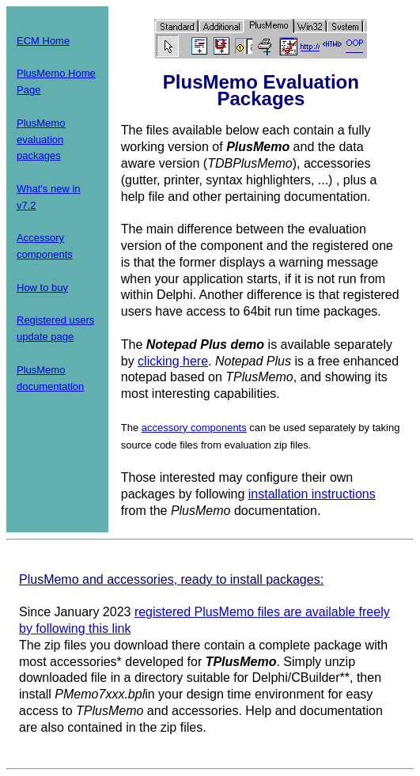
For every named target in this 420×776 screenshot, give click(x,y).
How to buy (42, 287)
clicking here (173, 361)
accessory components (194, 427)
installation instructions (312, 494)
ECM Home (43, 41)
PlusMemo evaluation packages (41, 139)
